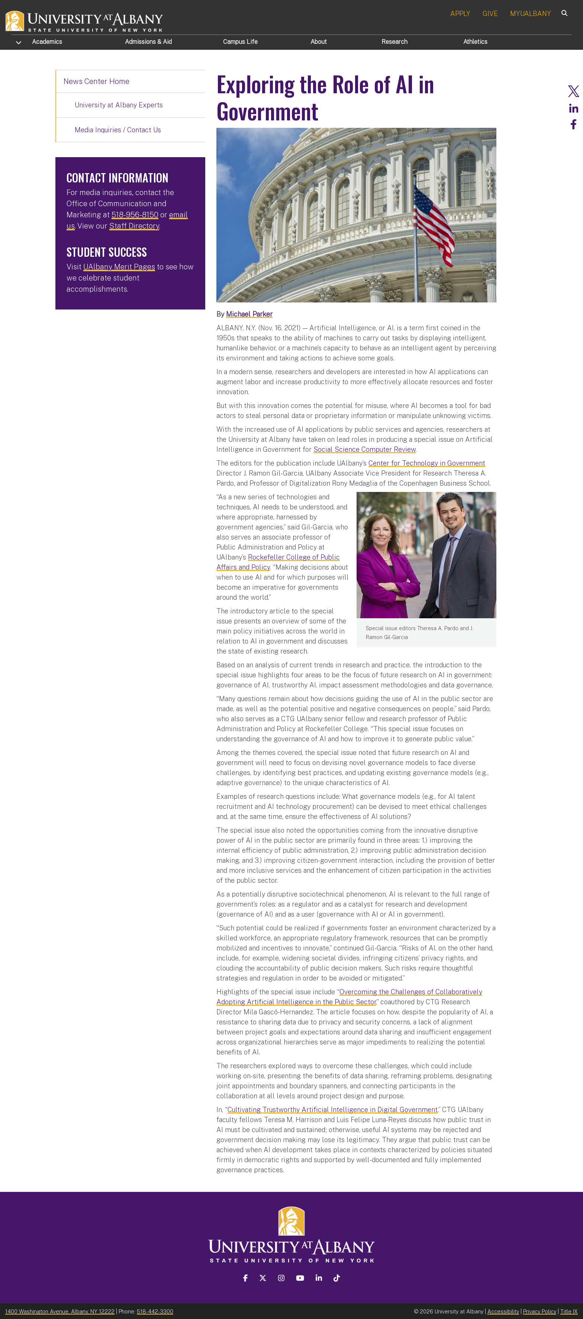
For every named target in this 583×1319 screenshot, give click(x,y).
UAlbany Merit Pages (119, 266)
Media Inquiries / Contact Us (118, 130)
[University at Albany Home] (85, 20)
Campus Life (240, 41)
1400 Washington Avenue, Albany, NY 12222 (60, 1310)
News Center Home (96, 81)
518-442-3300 (155, 1310)
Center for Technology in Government (426, 463)
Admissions (148, 41)
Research (394, 41)
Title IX (569, 1310)
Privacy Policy (539, 1310)
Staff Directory (134, 225)
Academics (47, 41)
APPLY (460, 13)
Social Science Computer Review (364, 449)
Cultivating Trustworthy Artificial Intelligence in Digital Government (333, 1109)
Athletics (475, 41)
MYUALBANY (530, 13)
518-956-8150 (135, 214)
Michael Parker (249, 314)
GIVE (490, 13)
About (318, 41)
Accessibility (503, 1310)
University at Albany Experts (119, 105)
